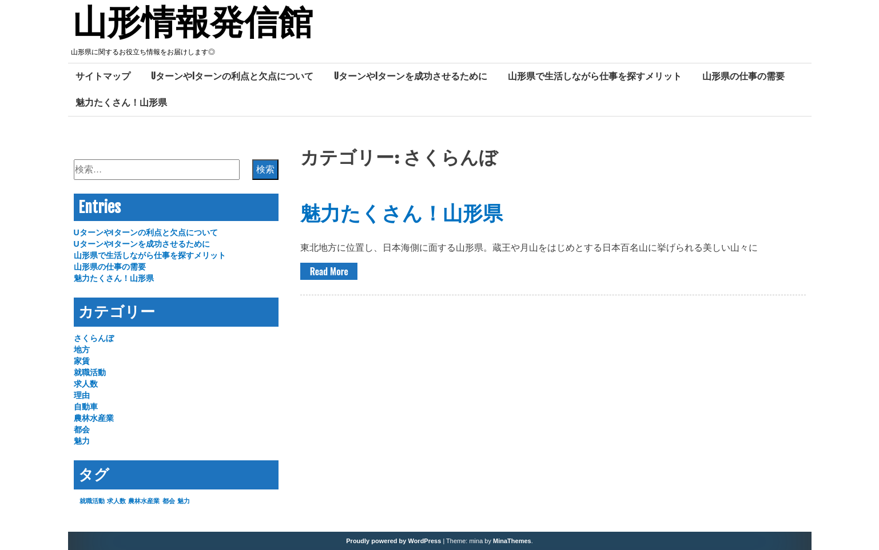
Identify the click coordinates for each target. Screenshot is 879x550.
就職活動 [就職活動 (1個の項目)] (92, 500)
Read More (329, 271)
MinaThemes (512, 540)
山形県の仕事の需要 (743, 76)
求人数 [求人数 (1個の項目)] (116, 500)
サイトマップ (102, 76)
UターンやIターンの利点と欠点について (232, 76)
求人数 (86, 383)
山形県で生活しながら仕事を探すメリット (595, 76)
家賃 (82, 361)
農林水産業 (94, 418)
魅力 (82, 440)
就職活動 (90, 372)
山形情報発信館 (193, 24)
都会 (82, 429)
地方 (82, 349)
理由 (82, 395)
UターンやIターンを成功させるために (410, 76)
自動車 (86, 406)
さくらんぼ (94, 338)
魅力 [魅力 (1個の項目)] (183, 500)
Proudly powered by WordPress (393, 540)
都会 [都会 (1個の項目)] (168, 500)
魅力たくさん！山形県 (121, 102)
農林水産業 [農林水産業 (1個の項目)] (144, 500)
